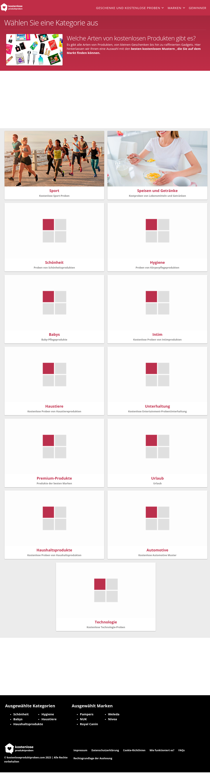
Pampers (87, 716)
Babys (18, 721)
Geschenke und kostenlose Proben (128, 8)
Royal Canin (89, 726)
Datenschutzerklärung (105, 752)
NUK (83, 721)
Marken (174, 8)
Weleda (113, 716)
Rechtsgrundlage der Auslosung (92, 760)
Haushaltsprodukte (28, 726)
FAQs (181, 752)
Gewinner (197, 8)
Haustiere (48, 721)
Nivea (112, 721)
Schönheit (21, 716)
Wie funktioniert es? (162, 752)
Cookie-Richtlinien (134, 752)
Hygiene (47, 716)
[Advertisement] (105, 99)
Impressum (80, 752)
